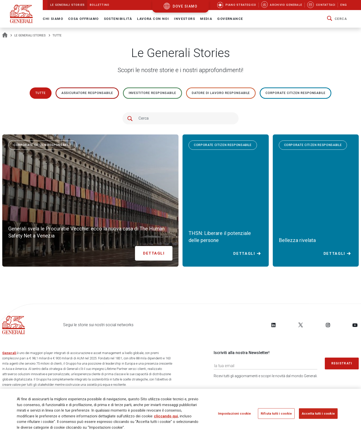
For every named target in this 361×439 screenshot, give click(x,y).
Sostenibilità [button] (118, 19)
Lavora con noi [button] (153, 19)
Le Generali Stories (30, 35)
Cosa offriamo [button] (83, 19)
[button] (337, 19)
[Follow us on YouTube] (355, 325)
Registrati (341, 363)
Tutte (40, 93)
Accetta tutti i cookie (318, 415)
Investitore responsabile (152, 93)
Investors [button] (184, 19)
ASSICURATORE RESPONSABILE (87, 93)
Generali (9, 353)
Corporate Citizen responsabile (295, 93)
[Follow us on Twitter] (300, 325)
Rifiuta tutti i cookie (276, 415)
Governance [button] (230, 19)
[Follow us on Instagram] (328, 325)
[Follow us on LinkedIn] (273, 325)
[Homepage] (5, 35)
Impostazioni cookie (234, 415)
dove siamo (185, 6)
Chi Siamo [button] (53, 19)
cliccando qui (166, 418)
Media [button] (206, 19)
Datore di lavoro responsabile (221, 93)
